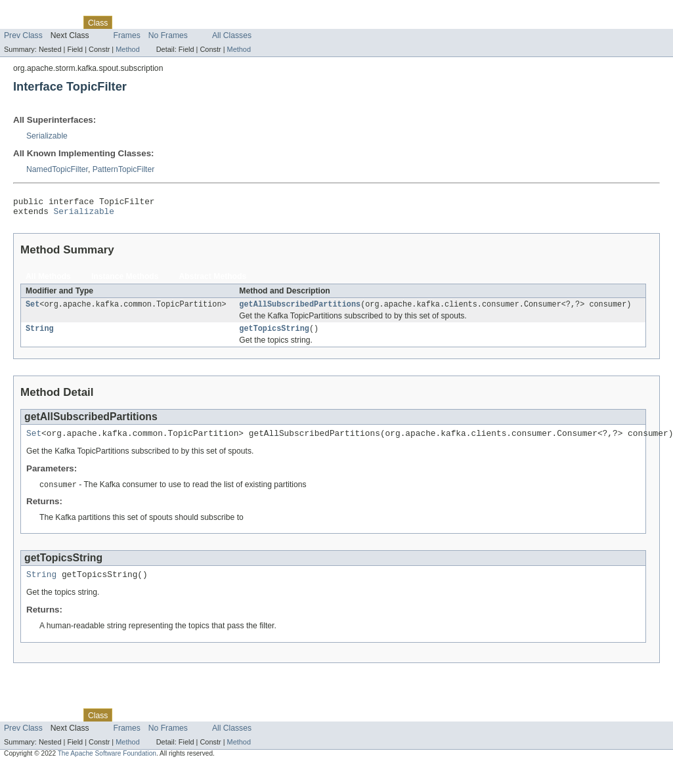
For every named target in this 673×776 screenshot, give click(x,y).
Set (32, 309)
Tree (150, 22)
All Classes (231, 35)
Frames (127, 35)
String (40, 335)
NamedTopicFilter (57, 169)
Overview (20, 22)
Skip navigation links (36, 11)
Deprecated (186, 22)
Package (60, 22)
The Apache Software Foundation (107, 764)
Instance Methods (125, 280)
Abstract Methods (213, 280)
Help (250, 22)
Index (224, 22)
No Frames (168, 35)
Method (127, 49)
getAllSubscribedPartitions (299, 309)
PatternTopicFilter (124, 169)
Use (126, 22)
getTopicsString (274, 335)
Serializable (47, 135)
